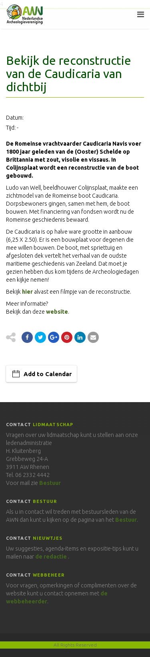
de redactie (51, 556)
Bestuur (50, 483)
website (57, 311)
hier (27, 291)
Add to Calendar (48, 374)
